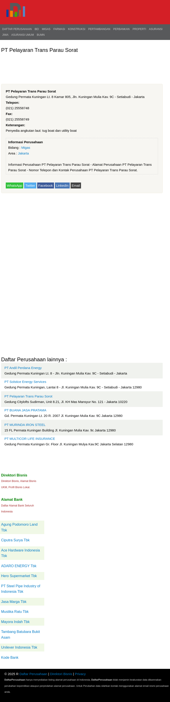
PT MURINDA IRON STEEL (25, 425)
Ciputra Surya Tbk (15, 540)
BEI (37, 29)
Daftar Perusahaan (17, 29)
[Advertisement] (81, 65)
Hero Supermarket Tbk (19, 576)
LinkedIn (62, 185)
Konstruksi (76, 29)
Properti (139, 29)
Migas (46, 29)
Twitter (30, 185)
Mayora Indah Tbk (15, 622)
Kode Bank (9, 657)
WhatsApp (14, 185)
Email (76, 185)
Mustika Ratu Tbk (15, 612)
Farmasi (59, 29)
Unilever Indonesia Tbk (19, 647)
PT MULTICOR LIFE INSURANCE (29, 438)
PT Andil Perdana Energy (23, 368)
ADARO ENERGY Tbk (18, 566)
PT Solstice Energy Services (25, 382)
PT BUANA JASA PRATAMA (25, 410)
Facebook (45, 185)
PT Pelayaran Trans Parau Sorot (28, 396)
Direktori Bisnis (61, 674)
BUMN (40, 34)
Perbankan (121, 29)
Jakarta (23, 153)
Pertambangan (99, 29)
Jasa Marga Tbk (13, 602)
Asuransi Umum (22, 34)
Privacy (80, 674)
